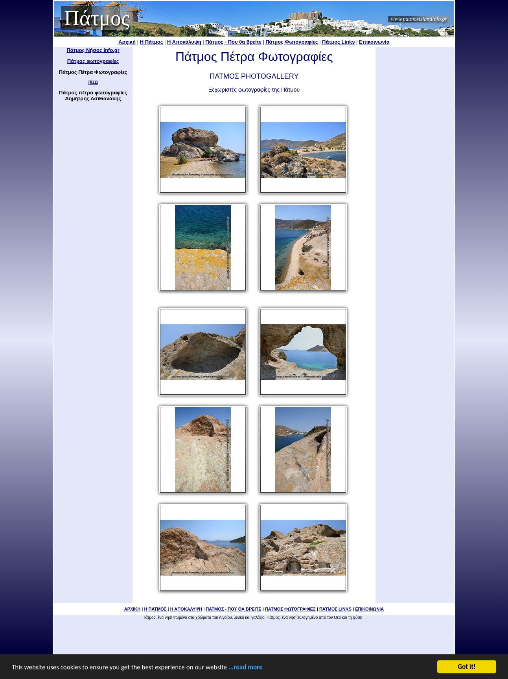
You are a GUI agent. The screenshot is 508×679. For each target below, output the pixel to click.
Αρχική (127, 42)
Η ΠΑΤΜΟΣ (155, 609)
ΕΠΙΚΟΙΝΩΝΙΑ (369, 609)
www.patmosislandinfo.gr (419, 19)
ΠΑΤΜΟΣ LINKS (335, 609)
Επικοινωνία (374, 42)
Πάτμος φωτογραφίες (93, 61)
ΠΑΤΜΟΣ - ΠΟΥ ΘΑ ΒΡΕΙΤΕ (233, 609)
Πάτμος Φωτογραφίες (291, 42)
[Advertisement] (415, 165)
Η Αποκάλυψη (184, 42)
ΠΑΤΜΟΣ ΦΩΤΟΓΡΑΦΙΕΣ (290, 609)
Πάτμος (96, 18)
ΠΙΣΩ (93, 82)
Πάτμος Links (338, 42)
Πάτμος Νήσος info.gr (92, 50)
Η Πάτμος (151, 42)
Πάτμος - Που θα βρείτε (233, 42)
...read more (245, 668)
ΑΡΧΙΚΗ (132, 609)
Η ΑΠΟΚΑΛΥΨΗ (186, 609)
